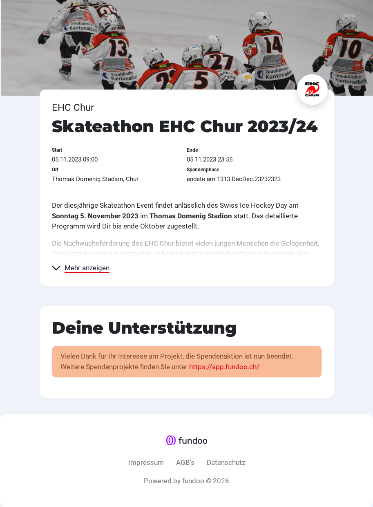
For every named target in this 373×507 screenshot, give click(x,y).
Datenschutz (226, 462)
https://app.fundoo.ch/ (224, 367)
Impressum (146, 462)
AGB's (185, 462)
